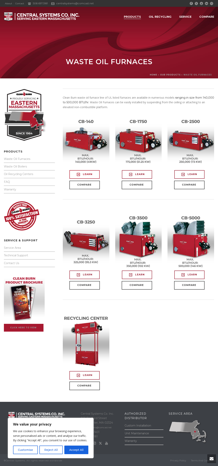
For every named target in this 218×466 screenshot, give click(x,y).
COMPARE (206, 16)
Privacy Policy (178, 460)
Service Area (12, 248)
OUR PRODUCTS (170, 75)
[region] (51, 438)
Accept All (76, 450)
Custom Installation (138, 425)
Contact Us (11, 263)
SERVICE (185, 16)
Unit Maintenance (137, 433)
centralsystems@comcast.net (75, 3)
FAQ (7, 182)
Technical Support (16, 255)
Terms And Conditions (203, 460)
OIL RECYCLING (160, 16)
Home (153, 75)
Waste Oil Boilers (15, 166)
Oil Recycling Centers (18, 174)
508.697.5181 (40, 3)
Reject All (51, 450)
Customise (25, 450)
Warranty (10, 189)
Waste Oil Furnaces (17, 159)
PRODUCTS (132, 16)
